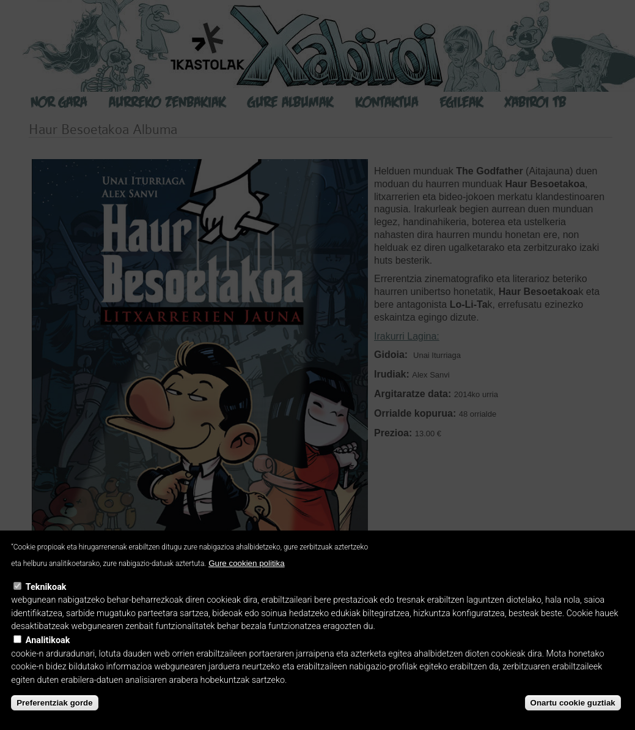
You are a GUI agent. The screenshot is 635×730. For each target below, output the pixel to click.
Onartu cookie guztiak (572, 702)
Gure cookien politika (246, 563)
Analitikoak (48, 640)
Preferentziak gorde (54, 702)
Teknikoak (46, 587)
